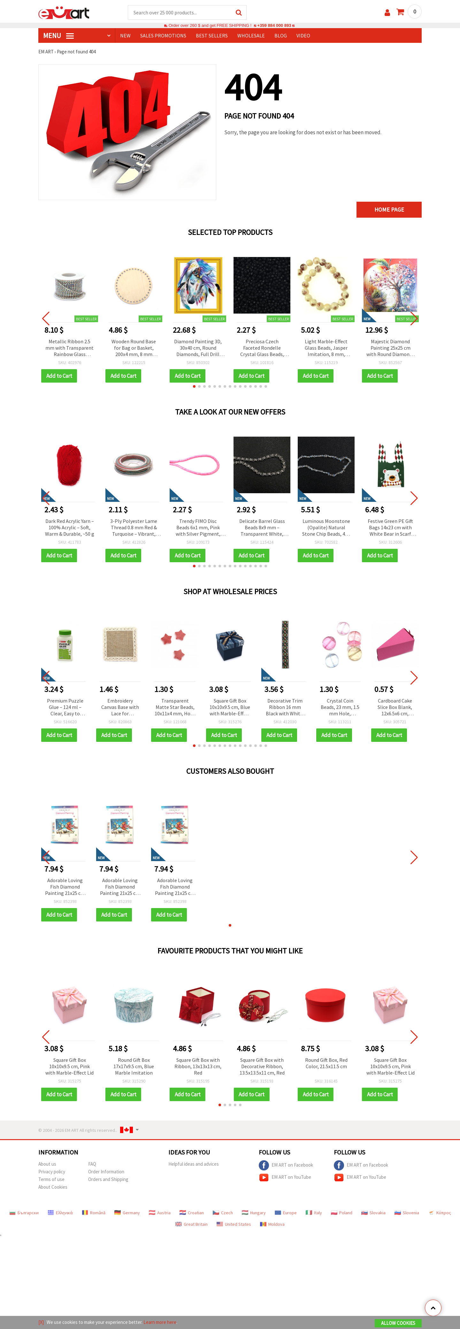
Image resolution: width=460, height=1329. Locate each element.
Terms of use (51, 1179)
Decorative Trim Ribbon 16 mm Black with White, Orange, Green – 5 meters (285, 707)
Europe (286, 1212)
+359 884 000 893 (274, 25)
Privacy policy (51, 1172)
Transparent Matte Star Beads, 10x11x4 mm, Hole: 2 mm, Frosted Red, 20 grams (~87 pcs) (174, 707)
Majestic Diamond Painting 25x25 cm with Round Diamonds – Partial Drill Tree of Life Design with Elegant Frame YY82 (390, 348)
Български (24, 1212)
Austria (160, 1213)
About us (47, 1164)
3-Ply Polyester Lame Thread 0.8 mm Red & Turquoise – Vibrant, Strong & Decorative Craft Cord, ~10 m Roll (133, 528)
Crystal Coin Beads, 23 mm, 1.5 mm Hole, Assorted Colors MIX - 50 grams (340, 707)
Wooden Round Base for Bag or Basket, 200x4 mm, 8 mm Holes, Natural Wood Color (134, 348)
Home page (389, 209)
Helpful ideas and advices (193, 1164)
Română (93, 1212)
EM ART (46, 52)
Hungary (254, 1213)
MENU (58, 35)
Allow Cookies (398, 1323)
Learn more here (159, 1322)
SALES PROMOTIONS (163, 35)
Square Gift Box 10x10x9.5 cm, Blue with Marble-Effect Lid (230, 707)
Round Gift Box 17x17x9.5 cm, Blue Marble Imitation (133, 1066)
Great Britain (191, 1224)
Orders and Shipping (108, 1179)
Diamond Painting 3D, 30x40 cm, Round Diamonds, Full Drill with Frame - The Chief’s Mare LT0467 (198, 348)
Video (303, 35)
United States (234, 1224)
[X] (41, 1322)
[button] (194, 386)
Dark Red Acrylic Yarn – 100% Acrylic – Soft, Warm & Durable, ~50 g (69, 527)
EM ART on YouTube (285, 1177)
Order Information (106, 1172)
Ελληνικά (60, 1212)
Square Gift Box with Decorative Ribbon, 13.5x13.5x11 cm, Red (262, 1066)
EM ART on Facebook (286, 1165)
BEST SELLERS (212, 35)
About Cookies (52, 1187)
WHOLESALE (251, 35)
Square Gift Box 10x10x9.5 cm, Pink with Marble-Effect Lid (69, 1066)
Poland (341, 1213)
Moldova (272, 1224)
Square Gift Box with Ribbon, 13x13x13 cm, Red (197, 1066)
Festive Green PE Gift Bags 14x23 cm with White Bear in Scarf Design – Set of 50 (390, 528)
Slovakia (373, 1213)
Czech (223, 1213)
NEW (125, 35)
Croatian (192, 1213)
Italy (314, 1213)
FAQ (92, 1164)
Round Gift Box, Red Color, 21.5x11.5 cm (326, 1063)
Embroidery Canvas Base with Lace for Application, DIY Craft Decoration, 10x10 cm (120, 707)
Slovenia (407, 1213)
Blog (280, 35)
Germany (127, 1213)
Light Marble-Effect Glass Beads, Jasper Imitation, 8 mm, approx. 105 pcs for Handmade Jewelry (326, 348)
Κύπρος (439, 1212)
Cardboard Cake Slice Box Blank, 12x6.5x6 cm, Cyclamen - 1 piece (395, 707)
